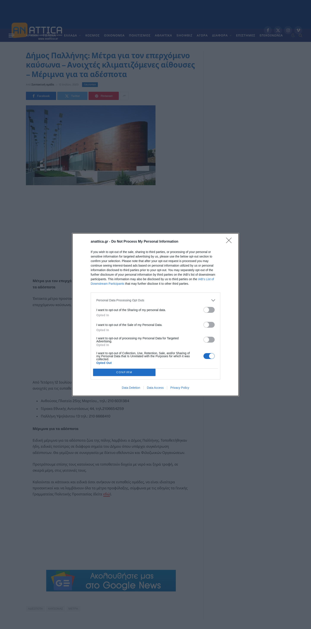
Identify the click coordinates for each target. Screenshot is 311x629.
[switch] (209, 310)
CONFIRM (124, 372)
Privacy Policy (179, 387)
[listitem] (155, 300)
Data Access (155, 387)
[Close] (230, 242)
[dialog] (155, 314)
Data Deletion (131, 387)
